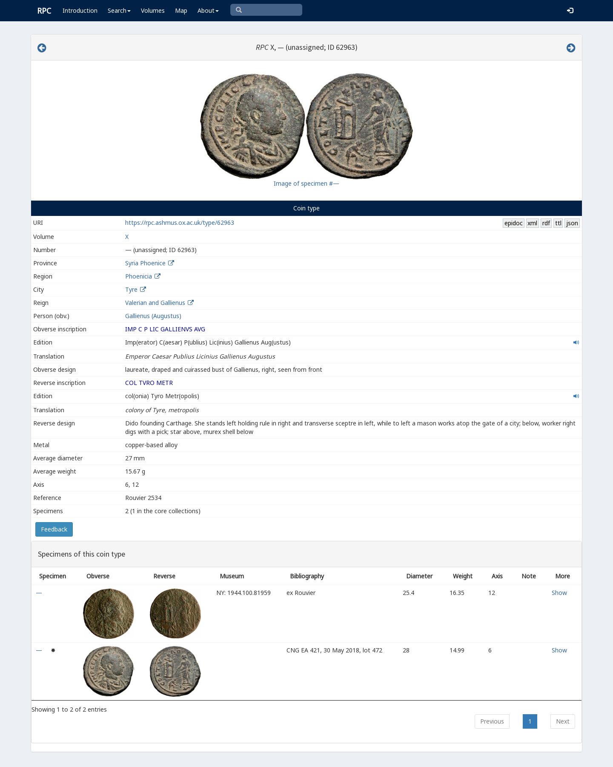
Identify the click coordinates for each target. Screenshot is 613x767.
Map (181, 10)
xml (532, 223)
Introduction (80, 10)
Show (559, 593)
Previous (492, 721)
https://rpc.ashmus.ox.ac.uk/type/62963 (179, 222)
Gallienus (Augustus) (153, 316)
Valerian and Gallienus (155, 303)
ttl (558, 223)
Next (563, 721)
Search (119, 10)
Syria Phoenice (145, 263)
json (572, 223)
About (208, 10)
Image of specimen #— (306, 183)
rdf (546, 223)
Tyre (131, 289)
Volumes (153, 10)
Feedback (54, 529)
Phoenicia (138, 276)
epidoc (513, 223)
